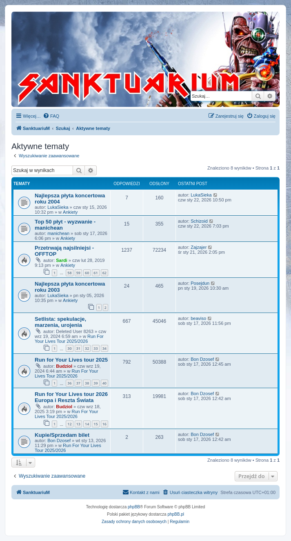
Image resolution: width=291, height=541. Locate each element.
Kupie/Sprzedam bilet (62, 435)
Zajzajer (199, 247)
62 (104, 272)
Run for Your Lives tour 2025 (71, 360)
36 (69, 383)
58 (69, 272)
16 (104, 424)
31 (78, 348)
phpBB (134, 507)
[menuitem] (51, 116)
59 (78, 272)
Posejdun (200, 283)
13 (78, 424)
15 (95, 424)
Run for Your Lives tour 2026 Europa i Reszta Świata (71, 397)
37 (78, 383)
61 (95, 272)
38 (87, 383)
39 (95, 383)
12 (69, 424)
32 (87, 348)
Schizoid (199, 221)
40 (104, 383)
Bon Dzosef (202, 359)
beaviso (198, 318)
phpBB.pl (175, 514)
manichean (58, 233)
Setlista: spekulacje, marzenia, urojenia (60, 322)
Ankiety (70, 212)
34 (104, 348)
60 (87, 272)
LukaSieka (57, 207)
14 (87, 424)
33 (95, 348)
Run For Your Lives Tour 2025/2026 (69, 339)
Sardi (61, 260)
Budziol (64, 366)
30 (69, 348)
